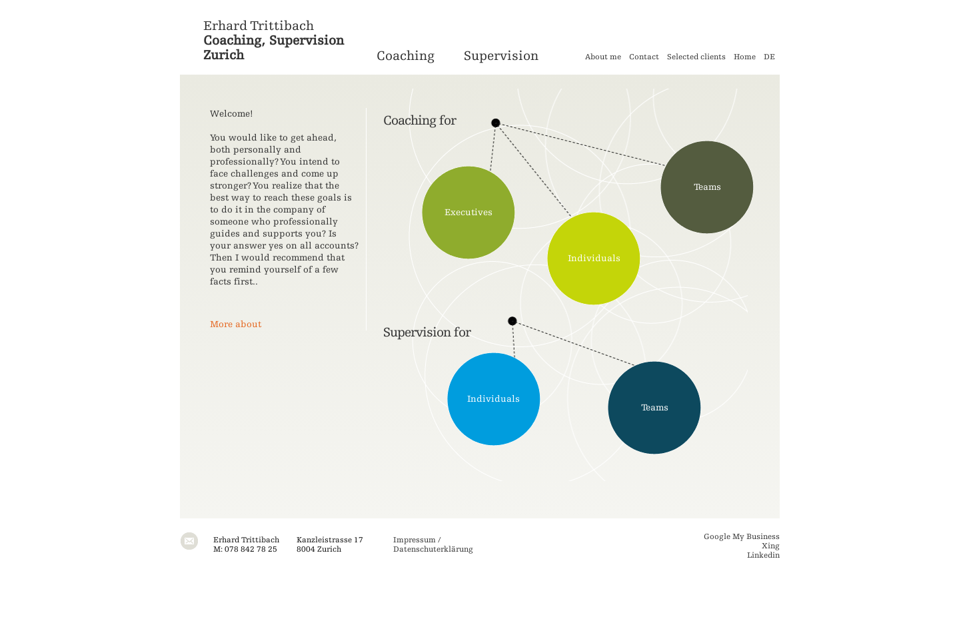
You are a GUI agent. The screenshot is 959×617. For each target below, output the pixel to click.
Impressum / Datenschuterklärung (433, 544)
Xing (771, 545)
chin (417, 120)
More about (235, 324)
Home (745, 56)
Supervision (501, 55)
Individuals (594, 258)
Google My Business (742, 536)
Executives (468, 212)
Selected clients (696, 56)
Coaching (406, 55)
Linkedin (763, 555)
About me (603, 56)
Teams (707, 187)
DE (769, 56)
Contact (644, 56)
